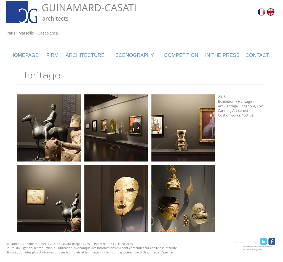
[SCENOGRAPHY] (134, 55)
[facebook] (271, 241)
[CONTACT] (257, 55)
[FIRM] (52, 55)
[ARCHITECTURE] (85, 55)
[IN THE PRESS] (222, 55)
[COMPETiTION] (181, 55)
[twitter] (263, 241)
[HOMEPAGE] (24, 55)
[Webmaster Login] (247, 242)
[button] (49, 128)
